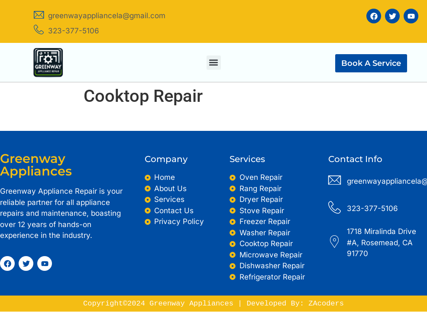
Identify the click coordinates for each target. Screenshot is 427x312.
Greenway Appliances (36, 165)
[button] (214, 62)
